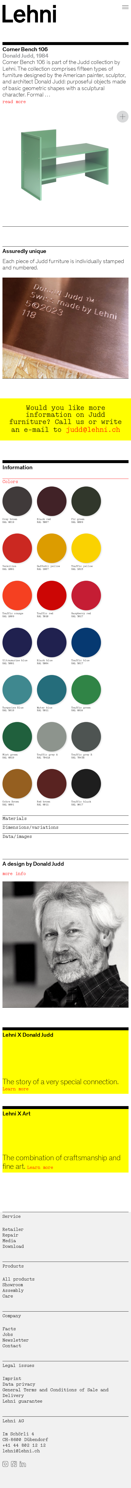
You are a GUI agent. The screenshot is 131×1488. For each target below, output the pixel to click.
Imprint (11, 1378)
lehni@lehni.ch (21, 1451)
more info (14, 873)
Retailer (13, 1229)
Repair (10, 1235)
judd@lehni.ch (93, 430)
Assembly (13, 1290)
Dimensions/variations (30, 827)
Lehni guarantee (22, 1401)
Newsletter (15, 1340)
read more (14, 101)
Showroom (12, 1284)
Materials (14, 818)
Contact (11, 1345)
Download (13, 1246)
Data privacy (18, 1384)
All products (18, 1279)
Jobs (7, 1334)
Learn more (15, 1089)
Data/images (17, 836)
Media (9, 1240)
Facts (9, 1328)
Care (7, 1296)
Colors (10, 481)
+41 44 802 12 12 (24, 1445)
